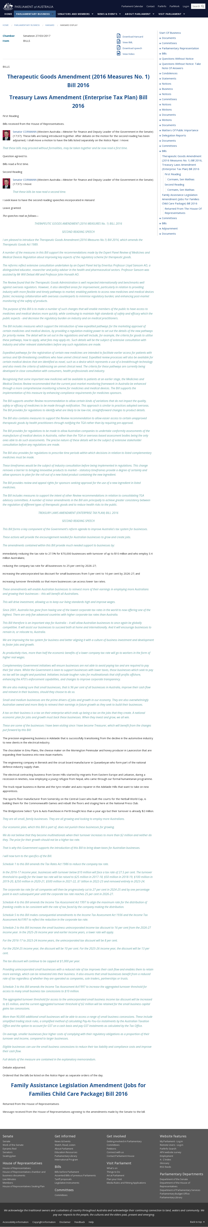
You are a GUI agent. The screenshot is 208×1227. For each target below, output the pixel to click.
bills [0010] (164, 53)
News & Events (107, 14)
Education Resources (66, 1152)
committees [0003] (169, 43)
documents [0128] (169, 125)
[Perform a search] (202, 6)
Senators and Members (74, 14)
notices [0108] (166, 94)
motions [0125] (167, 120)
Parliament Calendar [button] (132, 6)
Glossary (164, 1163)
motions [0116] (167, 109)
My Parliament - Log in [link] (171, 1141)
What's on (112, 1168)
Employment (166, 1156)
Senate (6, 1141)
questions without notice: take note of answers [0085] (181, 66)
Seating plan (9, 1156)
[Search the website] (198, 6)
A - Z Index (165, 1159)
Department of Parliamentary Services (180, 1190)
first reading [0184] (173, 174)
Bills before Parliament (67, 1172)
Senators (7, 1152)
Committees (61, 1195)
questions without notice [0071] (178, 59)
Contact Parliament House (120, 1156)
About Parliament (138, 14)
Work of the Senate (13, 1145)
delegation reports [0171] (174, 135)
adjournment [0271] (170, 228)
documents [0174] (169, 140)
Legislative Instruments (67, 1183)
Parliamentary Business (33, 14)
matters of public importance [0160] (180, 130)
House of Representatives (17, 1168)
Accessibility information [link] (16, 1222)
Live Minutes (9, 1179)
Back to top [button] (197, 1222)
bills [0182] (164, 151)
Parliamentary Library (66, 1156)
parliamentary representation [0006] (180, 48)
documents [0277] (169, 234)
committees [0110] (169, 99)
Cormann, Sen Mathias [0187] (180, 190)
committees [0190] (169, 218)
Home (8, 14)
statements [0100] (169, 78)
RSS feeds (165, 1166)
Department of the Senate (174, 1179)
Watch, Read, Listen (65, 1145)
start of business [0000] (170, 33)
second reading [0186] (174, 184)
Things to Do (113, 1172)
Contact (151, 6)
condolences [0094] (170, 73)
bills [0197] (164, 223)
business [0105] (167, 89)
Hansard (49, 25)
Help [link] (91, 1222)
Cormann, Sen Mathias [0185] (180, 179)
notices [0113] (166, 104)
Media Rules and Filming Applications (126, 1183)
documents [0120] (169, 115)
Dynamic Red (9, 1148)
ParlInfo (162, 6)
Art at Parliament (115, 1175)
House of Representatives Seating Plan (24, 1186)
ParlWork (174, 6)
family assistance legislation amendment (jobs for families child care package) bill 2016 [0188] (180, 199)
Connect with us (115, 1152)
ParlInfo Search (168, 1148)
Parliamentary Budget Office (175, 1193)
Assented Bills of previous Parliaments (75, 1175)
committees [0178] (169, 146)
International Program (66, 1159)
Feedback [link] (80, 1222)
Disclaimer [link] (65, 1222)
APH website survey (170, 1152)
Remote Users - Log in (171, 1145)
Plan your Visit (114, 1179)
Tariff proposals (63, 1179)
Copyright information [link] (44, 1222)
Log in (186, 6)
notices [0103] (166, 84)
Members (8, 1183)
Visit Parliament (169, 14)
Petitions (111, 1148)
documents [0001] (169, 38)
